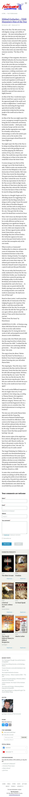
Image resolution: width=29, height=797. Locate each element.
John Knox (5, 770)
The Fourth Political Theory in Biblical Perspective (8, 639)
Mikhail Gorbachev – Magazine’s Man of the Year (14, 20)
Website (4, 513)
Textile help (6, 535)
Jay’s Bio (24, 784)
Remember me (7, 538)
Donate (19, 786)
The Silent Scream (8, 575)
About (7, 786)
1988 (9, 25)
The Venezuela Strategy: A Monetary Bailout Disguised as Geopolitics (13, 687)
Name (3, 498)
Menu (8, 784)
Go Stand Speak (20, 603)
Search (13, 786)
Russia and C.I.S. (16, 25)
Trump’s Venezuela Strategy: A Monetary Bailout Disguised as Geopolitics (14, 679)
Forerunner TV (9, 752)
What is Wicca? (6, 768)
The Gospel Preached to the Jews (10, 672)
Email (3, 505)
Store (14, 784)
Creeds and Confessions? (9, 763)
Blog (18, 784)
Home (3, 784)
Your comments (6, 520)
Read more (9, 578)
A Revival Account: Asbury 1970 (7, 605)
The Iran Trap (5, 670)
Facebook (8, 747)
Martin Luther (20, 636)
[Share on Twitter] (3, 724)
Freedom (18, 575)
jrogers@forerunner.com (14, 795)
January (5, 25)
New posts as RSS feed (9, 732)
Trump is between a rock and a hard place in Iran (13, 668)
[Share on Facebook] (6, 724)
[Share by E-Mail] (10, 724)
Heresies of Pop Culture (9, 766)
